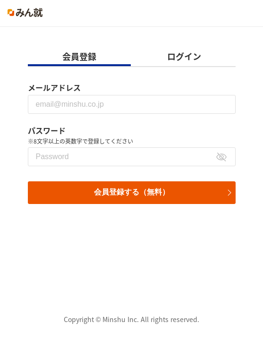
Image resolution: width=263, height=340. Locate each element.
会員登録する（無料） (132, 192)
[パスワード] (132, 156)
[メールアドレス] (132, 104)
